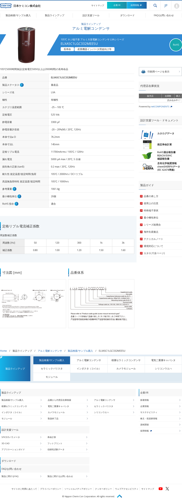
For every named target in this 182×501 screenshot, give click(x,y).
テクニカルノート (153, 239)
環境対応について (153, 246)
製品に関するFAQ (10, 476)
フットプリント (54, 443)
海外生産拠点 (151, 231)
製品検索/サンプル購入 (80, 350)
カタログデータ (165, 133)
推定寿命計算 (164, 144)
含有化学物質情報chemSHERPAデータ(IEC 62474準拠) (168, 166)
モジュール (52, 377)
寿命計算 (51, 437)
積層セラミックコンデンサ (126, 360)
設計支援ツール (91, 15)
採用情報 (136, 5)
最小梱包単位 (151, 217)
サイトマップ (97, 5)
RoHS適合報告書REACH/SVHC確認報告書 (166, 155)
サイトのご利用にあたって (24, 488)
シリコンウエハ (163, 368)
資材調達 (144, 424)
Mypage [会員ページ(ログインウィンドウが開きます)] (176, 6)
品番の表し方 (151, 196)
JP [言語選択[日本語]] (166, 5)
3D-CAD (6, 443)
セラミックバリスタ (52, 368)
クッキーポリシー (103, 488)
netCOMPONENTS (160, 106)
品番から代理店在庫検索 (59, 400)
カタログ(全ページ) (154, 253)
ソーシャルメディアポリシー (78, 488)
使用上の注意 (151, 203)
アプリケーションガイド (13, 449)
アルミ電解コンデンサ (50, 350)
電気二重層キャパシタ (163, 360)
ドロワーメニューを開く (155, 5)
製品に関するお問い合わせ (60, 476)
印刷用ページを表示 (158, 71)
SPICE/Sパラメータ (11, 437)
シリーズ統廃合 (152, 224)
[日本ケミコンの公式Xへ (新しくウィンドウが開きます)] (167, 488)
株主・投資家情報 (148, 418)
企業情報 (144, 406)
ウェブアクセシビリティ (126, 488)
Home (3, 350)
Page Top (121, 495)
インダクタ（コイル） (89, 368)
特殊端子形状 (151, 210)
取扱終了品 (53, 418)
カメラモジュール (126, 368)
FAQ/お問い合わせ (164, 15)
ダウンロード (127, 15)
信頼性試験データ (55, 449)
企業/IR (116, 5)
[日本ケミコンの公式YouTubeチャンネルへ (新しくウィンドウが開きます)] (161, 488)
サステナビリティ (148, 412)
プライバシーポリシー (50, 488)
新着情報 (144, 400)
